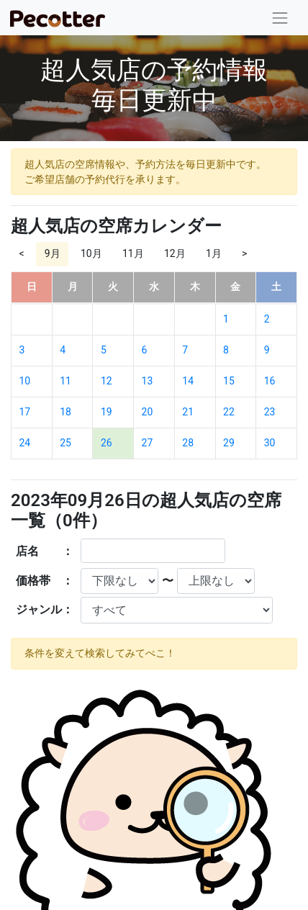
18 (65, 412)
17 (25, 412)
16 (270, 381)
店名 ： (44, 551)
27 (147, 443)
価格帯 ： (44, 580)
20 (147, 412)
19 (106, 412)
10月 (91, 253)
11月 (133, 253)
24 (25, 443)
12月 (175, 253)
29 (229, 443)
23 (270, 412)
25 (65, 443)
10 (25, 381)
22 (229, 412)
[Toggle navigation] (280, 17)
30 (270, 443)
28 (188, 443)
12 (106, 381)
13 (147, 381)
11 (65, 381)
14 (188, 381)
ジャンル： (44, 609)
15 (229, 381)
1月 (214, 253)
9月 (52, 253)
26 (106, 443)
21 (188, 412)
